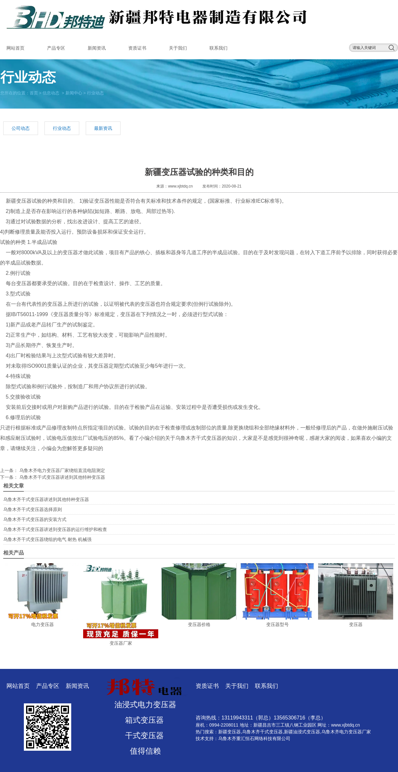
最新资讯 (103, 128)
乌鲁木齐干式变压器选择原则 (32, 509)
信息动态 (51, 92)
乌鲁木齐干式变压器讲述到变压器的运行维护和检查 (55, 529)
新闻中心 (73, 92)
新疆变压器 (19, 201)
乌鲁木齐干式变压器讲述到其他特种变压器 (61, 477)
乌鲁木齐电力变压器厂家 (346, 731)
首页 (34, 92)
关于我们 (178, 48)
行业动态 (62, 128)
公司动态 (21, 128)
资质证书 (137, 48)
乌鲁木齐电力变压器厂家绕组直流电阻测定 (61, 470)
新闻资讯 (97, 48)
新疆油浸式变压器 (302, 731)
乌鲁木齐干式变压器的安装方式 (34, 519)
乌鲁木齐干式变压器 (198, 438)
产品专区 (56, 48)
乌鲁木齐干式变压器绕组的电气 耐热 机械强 (47, 539)
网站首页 (15, 48)
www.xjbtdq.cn (180, 186)
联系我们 (218, 48)
